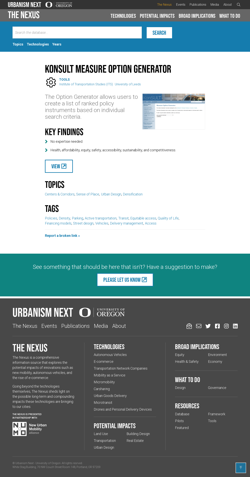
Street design (83, 223)
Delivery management (126, 223)
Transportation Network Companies (120, 368)
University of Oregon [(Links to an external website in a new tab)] (48, 463)
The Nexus (164, 4)
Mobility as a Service (109, 375)
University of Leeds (128, 84)
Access (150, 223)
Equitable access (143, 218)
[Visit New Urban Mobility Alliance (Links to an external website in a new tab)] (29, 429)
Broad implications (197, 16)
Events (180, 4)
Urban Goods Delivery (110, 396)
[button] (123, 16)
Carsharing (102, 389)
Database (182, 414)
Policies (51, 218)
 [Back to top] (240, 467)
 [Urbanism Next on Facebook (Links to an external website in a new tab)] (217, 326)
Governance (217, 388)
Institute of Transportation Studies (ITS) (86, 84)
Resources (187, 406)
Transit (123, 218)
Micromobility (104, 382)
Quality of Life (168, 218)
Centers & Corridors (60, 194)
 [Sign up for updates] (189, 326)
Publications (198, 4)
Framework (216, 414)
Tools (64, 79)
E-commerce (103, 361)
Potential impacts (157, 16)
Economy (215, 361)
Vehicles (101, 223)
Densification (133, 194)
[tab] (17, 44)
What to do (229, 16)
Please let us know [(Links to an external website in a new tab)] (122, 279)
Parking (77, 218)
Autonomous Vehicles (110, 355)
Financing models (58, 223)
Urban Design (111, 194)
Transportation (105, 441)
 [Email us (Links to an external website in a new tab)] (198, 326)
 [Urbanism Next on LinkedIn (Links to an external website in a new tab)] (235, 326)
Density (64, 218)
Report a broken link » (62, 236)
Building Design (138, 434)
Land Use (101, 434)
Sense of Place (87, 194)
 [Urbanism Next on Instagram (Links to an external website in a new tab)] (226, 326)
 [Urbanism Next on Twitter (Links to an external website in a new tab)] (208, 326)
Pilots (179, 421)
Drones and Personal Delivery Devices (123, 409)
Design (180, 388)
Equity (179, 355)
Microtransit (103, 402)
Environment (217, 355)
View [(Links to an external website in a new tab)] (55, 166)
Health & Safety (187, 361)
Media (215, 4)
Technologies (123, 16)
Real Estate (135, 441)
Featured (182, 428)
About (227, 4)
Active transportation (101, 218)
